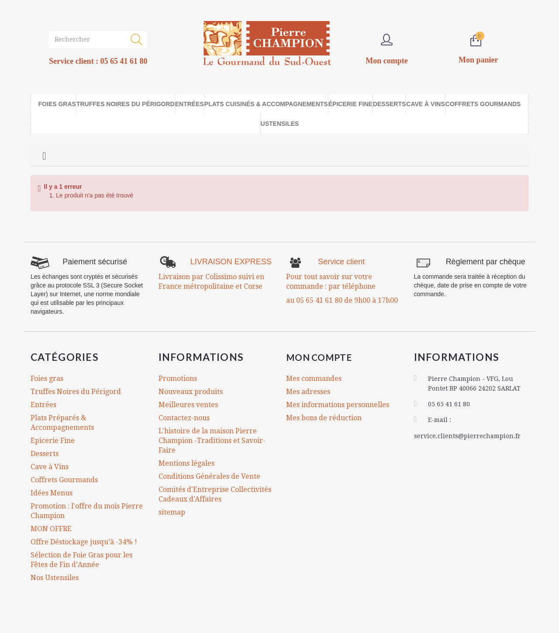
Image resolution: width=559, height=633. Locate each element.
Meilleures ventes (188, 405)
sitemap (172, 512)
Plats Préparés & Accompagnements (62, 423)
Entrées (43, 405)
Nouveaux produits (191, 391)
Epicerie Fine (53, 440)
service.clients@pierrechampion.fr (467, 434)
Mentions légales (186, 463)
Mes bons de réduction (324, 418)
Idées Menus (51, 493)
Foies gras (47, 378)
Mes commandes (314, 378)
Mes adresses (308, 391)
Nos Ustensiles (55, 578)
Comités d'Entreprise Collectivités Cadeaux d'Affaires (215, 494)
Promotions (178, 378)
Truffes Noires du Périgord (76, 391)
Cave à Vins (50, 467)
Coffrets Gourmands (64, 480)
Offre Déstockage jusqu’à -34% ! (84, 542)
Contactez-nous (184, 418)
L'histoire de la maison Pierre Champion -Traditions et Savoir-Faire (212, 440)
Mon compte (324, 357)
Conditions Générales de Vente (209, 476)
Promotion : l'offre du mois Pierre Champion (87, 511)
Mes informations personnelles (337, 405)
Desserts (45, 454)
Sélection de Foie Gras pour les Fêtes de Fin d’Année (81, 560)
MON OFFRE (51, 529)
